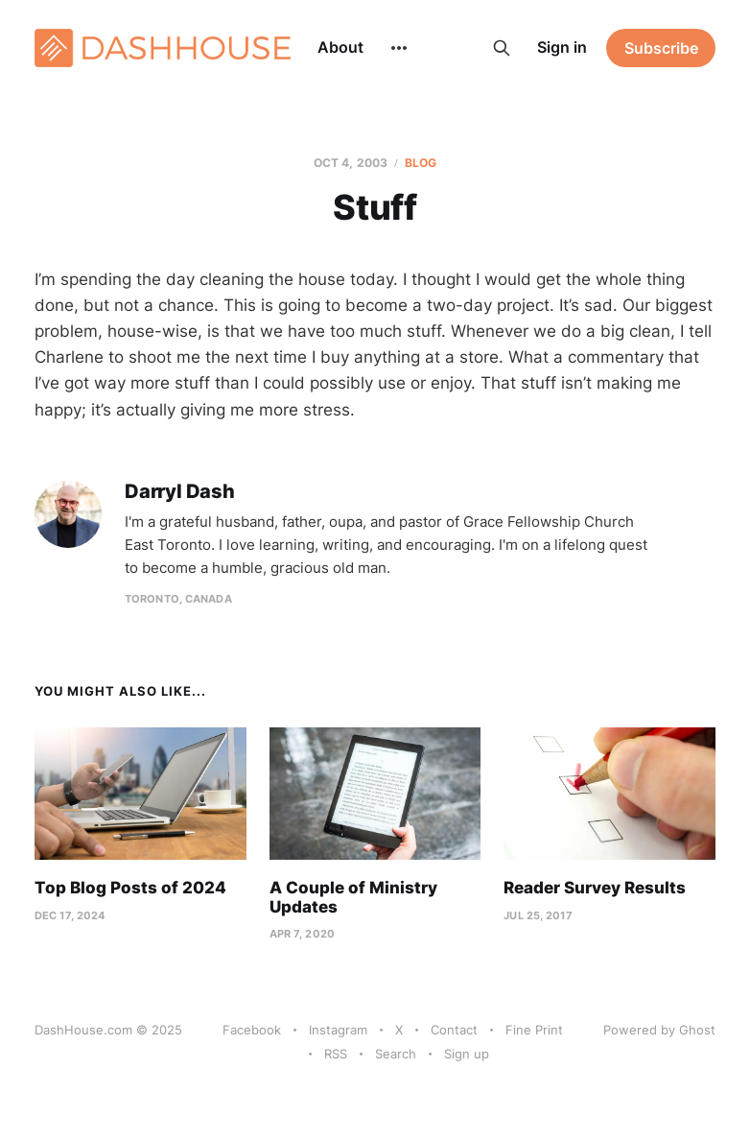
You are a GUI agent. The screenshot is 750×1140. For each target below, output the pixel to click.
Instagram (338, 1029)
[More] (399, 48)
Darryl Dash (180, 492)
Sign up (466, 1053)
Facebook (252, 1029)
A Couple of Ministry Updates (353, 897)
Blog (420, 162)
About (340, 47)
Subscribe (661, 48)
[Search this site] (501, 48)
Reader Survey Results (595, 887)
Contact (454, 1029)
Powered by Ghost (659, 1029)
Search (395, 1053)
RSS (335, 1053)
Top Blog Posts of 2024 (130, 887)
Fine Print (534, 1029)
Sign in (562, 47)
